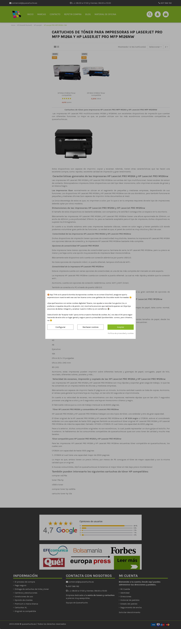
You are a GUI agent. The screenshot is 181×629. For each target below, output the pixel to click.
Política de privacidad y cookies (121, 333)
